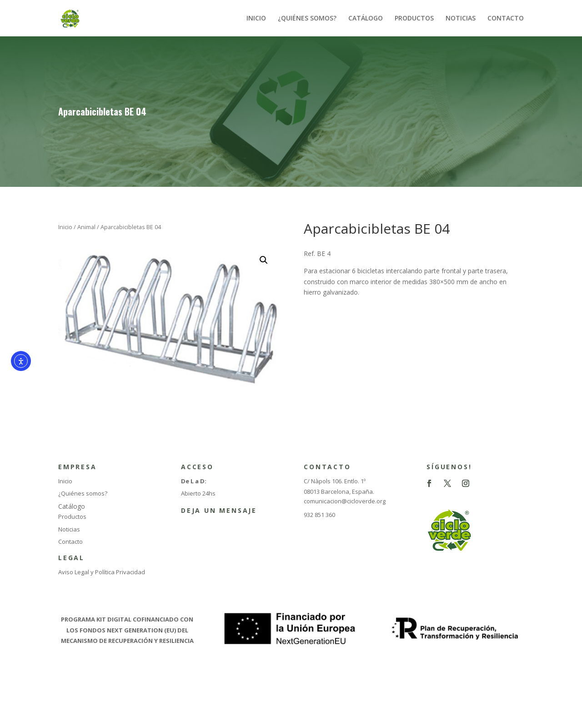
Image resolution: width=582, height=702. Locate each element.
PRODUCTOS (414, 18)
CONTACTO (505, 18)
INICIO (256, 18)
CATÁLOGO (365, 18)
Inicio (65, 227)
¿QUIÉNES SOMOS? (307, 18)
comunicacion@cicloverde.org (345, 501)
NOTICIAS (461, 18)
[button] (264, 260)
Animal (86, 227)
